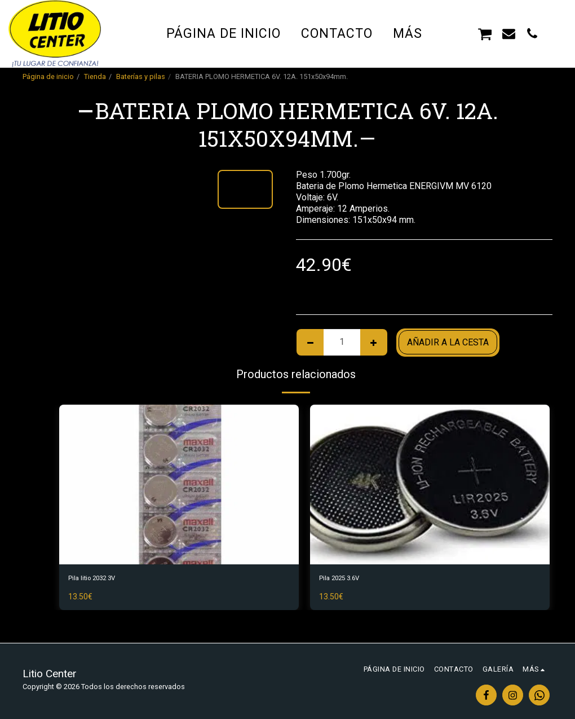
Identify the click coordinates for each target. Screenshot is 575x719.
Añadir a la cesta (448, 342)
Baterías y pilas (140, 76)
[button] (461, 33)
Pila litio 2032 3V (102, 580)
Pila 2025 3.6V (348, 580)
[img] (179, 484)
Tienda (95, 76)
